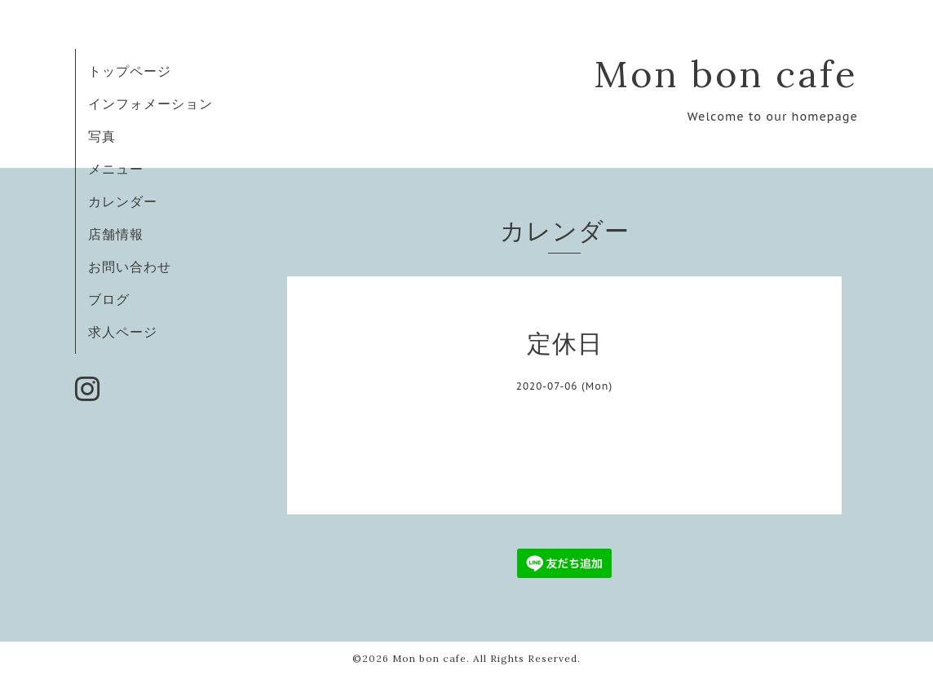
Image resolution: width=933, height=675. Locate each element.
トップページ (129, 71)
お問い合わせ (129, 266)
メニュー (116, 169)
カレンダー (122, 201)
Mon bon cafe (726, 74)
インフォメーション (150, 103)
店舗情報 (116, 234)
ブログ (109, 299)
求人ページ (122, 332)
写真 (102, 136)
